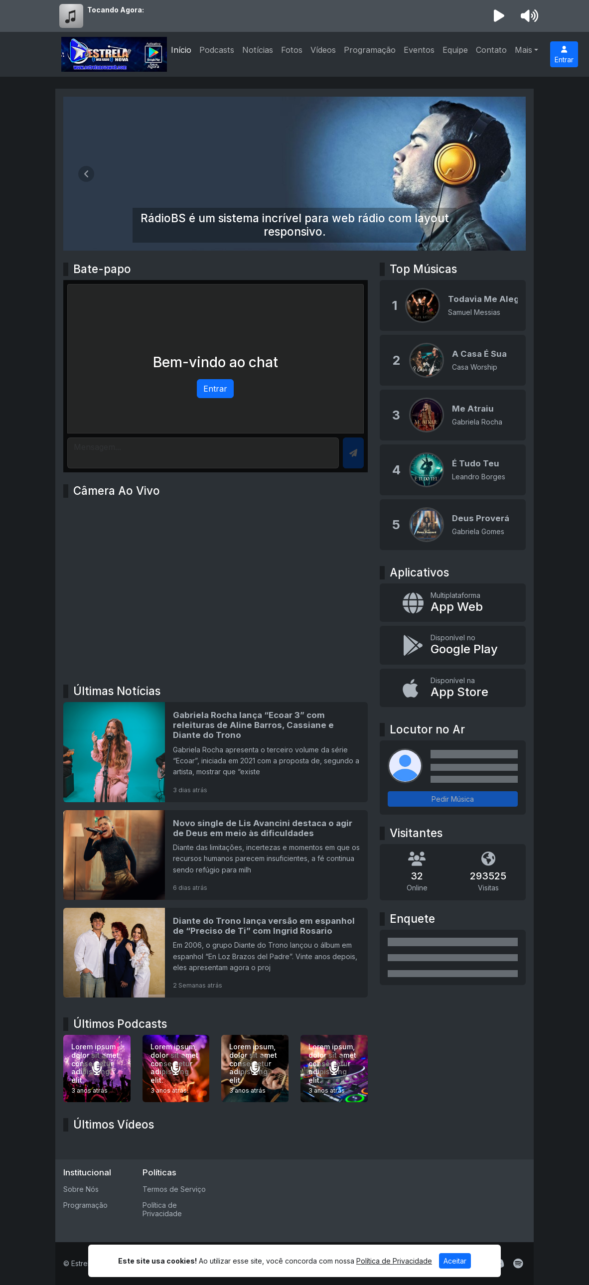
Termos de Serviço (174, 1189)
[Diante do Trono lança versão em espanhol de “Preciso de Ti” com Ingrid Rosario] (215, 953)
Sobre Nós (81, 1189)
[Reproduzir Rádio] (499, 16)
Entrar (564, 55)
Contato (491, 50)
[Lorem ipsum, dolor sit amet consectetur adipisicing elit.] (176, 1068)
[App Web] (453, 602)
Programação (370, 50)
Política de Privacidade (162, 1209)
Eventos (419, 50)
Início (181, 50)
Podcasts (216, 50)
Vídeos (323, 50)
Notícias (257, 50)
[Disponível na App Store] (453, 688)
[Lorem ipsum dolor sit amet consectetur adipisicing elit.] (97, 1068)
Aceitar (454, 1261)
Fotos (291, 50)
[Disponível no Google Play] (453, 645)
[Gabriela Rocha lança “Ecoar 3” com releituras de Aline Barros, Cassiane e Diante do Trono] (215, 752)
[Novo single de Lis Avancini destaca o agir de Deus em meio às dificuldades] (215, 855)
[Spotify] (518, 1264)
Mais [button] (523, 50)
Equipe (455, 50)
